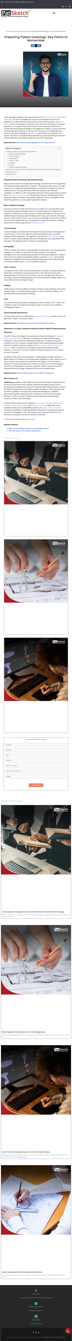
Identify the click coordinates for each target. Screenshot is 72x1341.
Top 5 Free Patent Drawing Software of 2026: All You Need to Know (26, 1152)
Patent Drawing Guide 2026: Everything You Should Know (22, 1272)
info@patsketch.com (36, 1310)
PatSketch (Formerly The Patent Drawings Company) (24, 1337)
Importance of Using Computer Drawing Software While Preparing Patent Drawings (33, 169)
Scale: (11, 165)
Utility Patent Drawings (43, 403)
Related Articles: (11, 174)
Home (8, 31)
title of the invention (42, 316)
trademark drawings (38, 405)
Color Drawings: (15, 156)
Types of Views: (14, 160)
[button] (54, 13)
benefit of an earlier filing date (18, 195)
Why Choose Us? (11, 172)
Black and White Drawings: (18, 154)
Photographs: (14, 158)
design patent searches (50, 408)
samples (32, 419)
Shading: (12, 163)
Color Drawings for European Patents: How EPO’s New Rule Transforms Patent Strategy (33, 911)
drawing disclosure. (38, 223)
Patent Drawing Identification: (19, 167)
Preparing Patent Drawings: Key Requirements (21, 151)
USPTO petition (53, 236)
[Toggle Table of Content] (58, 148)
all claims (51, 257)
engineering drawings (19, 405)
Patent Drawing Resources (20, 31)
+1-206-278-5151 (36, 1323)
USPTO (33, 133)
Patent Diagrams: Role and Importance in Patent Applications (24, 1032)
